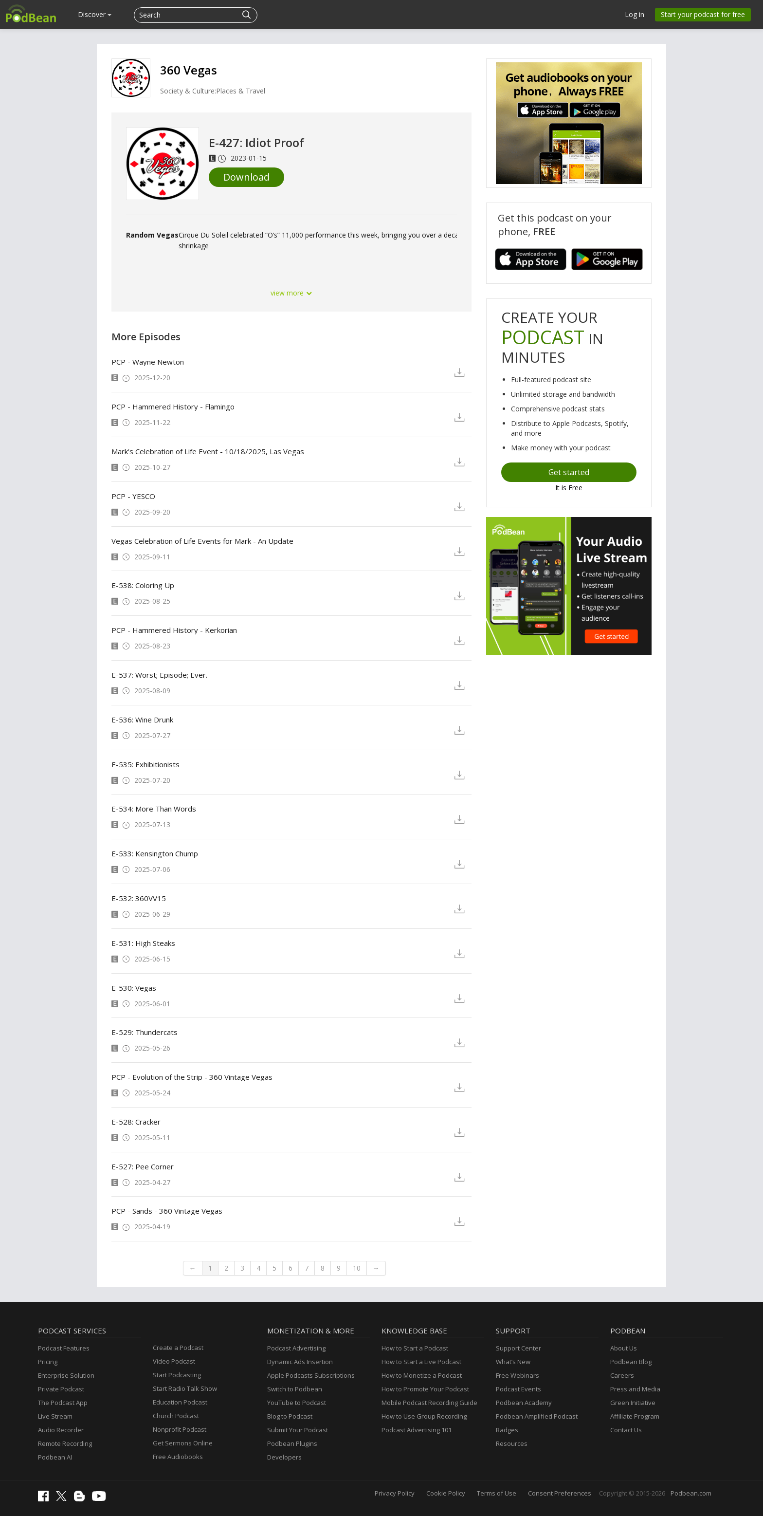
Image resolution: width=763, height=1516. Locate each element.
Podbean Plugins (292, 1443)
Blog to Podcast (289, 1416)
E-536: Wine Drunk (142, 719)
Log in (634, 14)
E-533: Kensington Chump (154, 853)
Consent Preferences (559, 1493)
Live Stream (55, 1416)
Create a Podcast (178, 1347)
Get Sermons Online (183, 1443)
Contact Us (626, 1429)
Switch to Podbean (294, 1389)
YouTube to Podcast (296, 1402)
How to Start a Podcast (415, 1348)
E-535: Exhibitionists (145, 764)
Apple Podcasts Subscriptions (311, 1375)
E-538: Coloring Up (142, 585)
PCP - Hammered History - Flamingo (173, 406)
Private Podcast (61, 1389)
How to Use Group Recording (424, 1416)
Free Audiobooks (178, 1456)
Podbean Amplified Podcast (537, 1416)
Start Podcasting (177, 1374)
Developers (284, 1457)
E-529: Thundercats (144, 1032)
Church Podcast (176, 1415)
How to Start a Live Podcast (421, 1361)
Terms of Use (496, 1493)
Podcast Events (518, 1389)
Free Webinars (517, 1375)
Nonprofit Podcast (179, 1429)
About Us (623, 1348)
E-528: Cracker (136, 1121)
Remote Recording (65, 1443)
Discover (94, 14)
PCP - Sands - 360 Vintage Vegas (166, 1210)
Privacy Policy (395, 1493)
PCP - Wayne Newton (147, 361)
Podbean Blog (631, 1361)
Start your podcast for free (703, 14)
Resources (511, 1443)
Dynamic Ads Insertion (300, 1361)
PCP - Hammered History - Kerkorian (174, 630)
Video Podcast (174, 1361)
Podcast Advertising (296, 1348)
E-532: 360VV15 (138, 898)
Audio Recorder (61, 1429)
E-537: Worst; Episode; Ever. (159, 674)
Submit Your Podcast (297, 1429)
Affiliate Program (634, 1416)
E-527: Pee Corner (142, 1166)
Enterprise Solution (66, 1375)
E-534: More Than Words (153, 808)
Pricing (47, 1361)
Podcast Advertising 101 (417, 1429)
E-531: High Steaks (143, 943)
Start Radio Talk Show (185, 1388)
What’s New (513, 1361)
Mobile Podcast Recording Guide (429, 1402)
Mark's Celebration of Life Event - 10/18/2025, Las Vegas (207, 451)
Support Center (518, 1348)
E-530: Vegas (133, 987)
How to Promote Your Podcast (425, 1389)
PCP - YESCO (133, 496)
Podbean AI (55, 1457)
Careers (622, 1375)
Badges (507, 1429)
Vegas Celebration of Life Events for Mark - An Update (202, 540)
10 (357, 1268)
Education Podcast (180, 1402)
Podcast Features (64, 1348)
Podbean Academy (524, 1402)
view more (291, 292)
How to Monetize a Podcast (422, 1375)
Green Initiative (632, 1402)
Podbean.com (691, 1493)
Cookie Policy (445, 1493)
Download (246, 177)
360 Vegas (188, 70)
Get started (568, 472)
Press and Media (635, 1389)
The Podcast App (63, 1402)
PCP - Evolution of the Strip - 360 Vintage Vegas (191, 1076)
